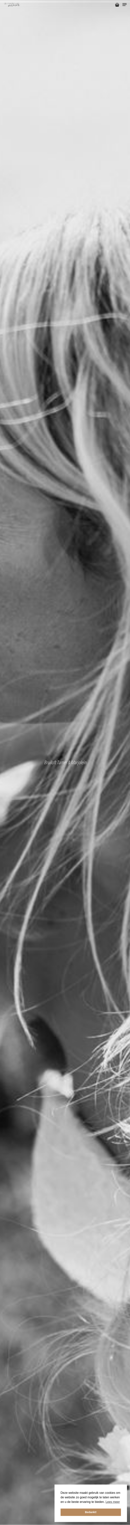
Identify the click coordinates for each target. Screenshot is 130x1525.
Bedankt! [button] (91, 1512)
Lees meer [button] (112, 1501)
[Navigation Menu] (124, 4)
